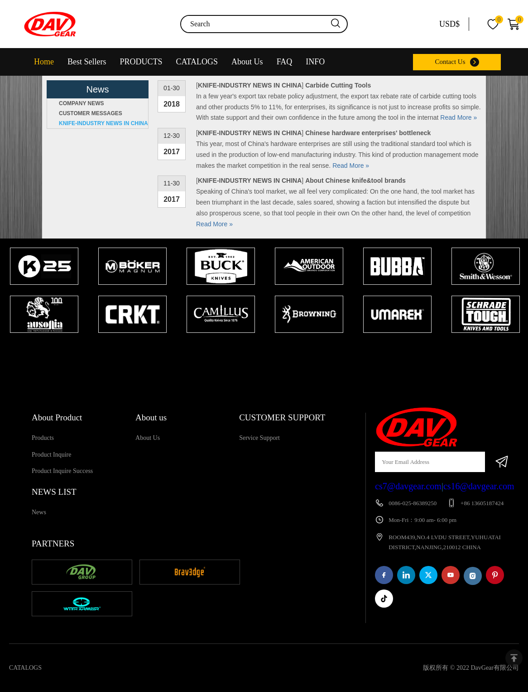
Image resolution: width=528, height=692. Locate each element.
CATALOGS (197, 61)
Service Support (259, 437)
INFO (315, 61)
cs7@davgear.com (408, 486)
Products (43, 437)
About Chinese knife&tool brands (355, 180)
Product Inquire (51, 454)
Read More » (458, 117)
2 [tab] (273, 350)
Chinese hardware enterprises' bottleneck (368, 132)
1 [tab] (259, 350)
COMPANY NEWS (81, 103)
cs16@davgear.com (478, 486)
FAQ (285, 61)
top (514, 658)
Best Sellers (86, 61)
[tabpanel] (44, 291)
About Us (247, 61)
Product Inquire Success (62, 471)
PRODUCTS (141, 61)
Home (44, 61)
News (39, 512)
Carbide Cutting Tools (338, 85)
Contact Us (450, 61)
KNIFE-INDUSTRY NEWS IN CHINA (103, 123)
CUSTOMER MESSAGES (90, 113)
